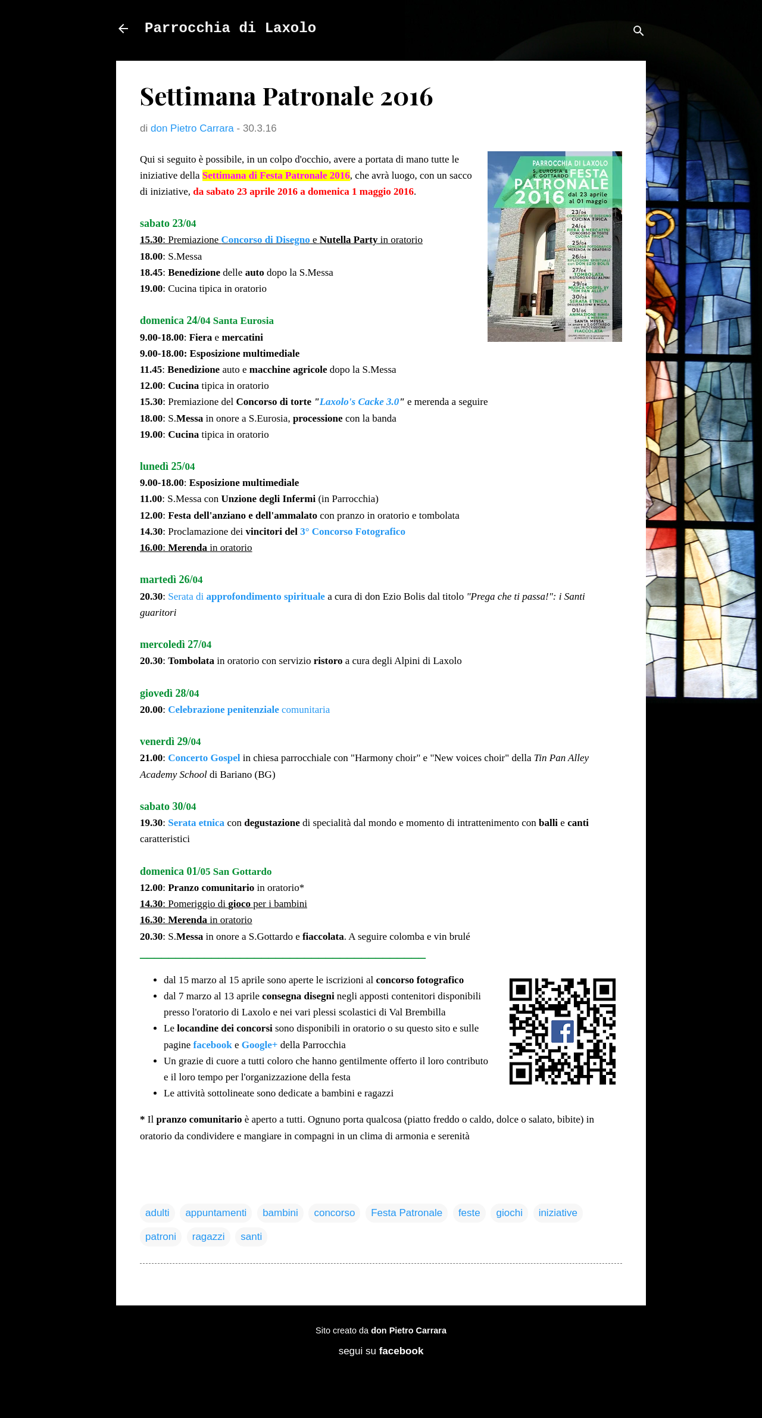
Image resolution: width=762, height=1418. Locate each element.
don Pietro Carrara (408, 1330)
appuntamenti (215, 1212)
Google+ (260, 1045)
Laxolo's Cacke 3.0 (359, 401)
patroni (160, 1236)
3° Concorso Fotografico (352, 531)
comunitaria (249, 709)
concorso (334, 1212)
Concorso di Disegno (265, 239)
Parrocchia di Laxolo (230, 28)
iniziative (558, 1212)
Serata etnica (196, 822)
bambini (280, 1212)
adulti (157, 1212)
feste (469, 1212)
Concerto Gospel (204, 757)
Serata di (246, 596)
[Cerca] (639, 32)
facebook (212, 1045)
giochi (509, 1212)
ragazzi (208, 1236)
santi (251, 1236)
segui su (381, 1351)
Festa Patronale (406, 1212)
